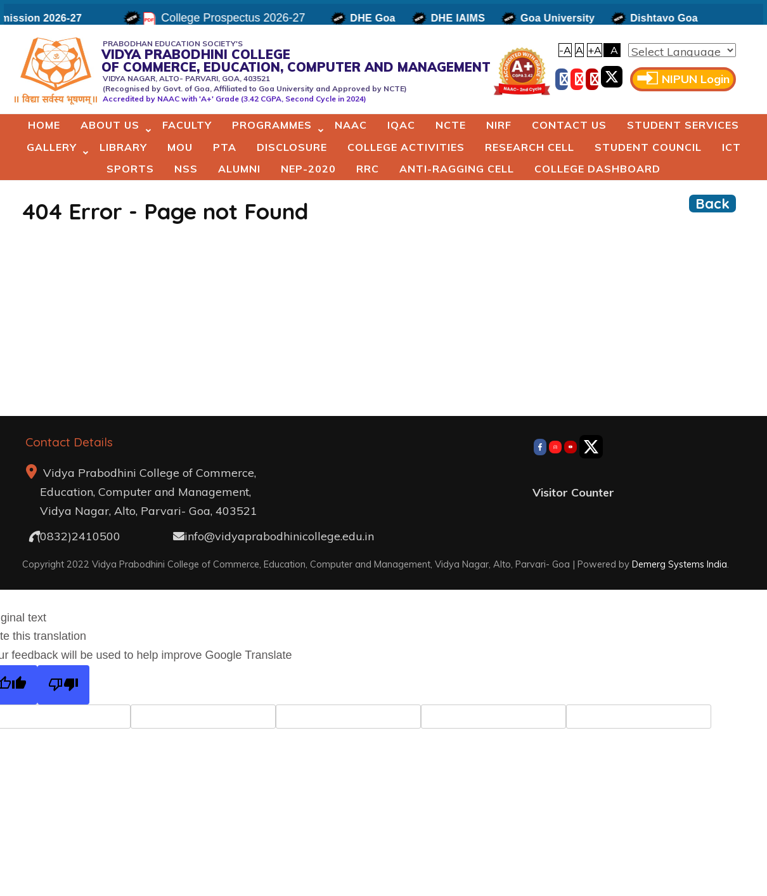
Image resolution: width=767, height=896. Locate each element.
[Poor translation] (63, 685)
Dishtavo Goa (668, 18)
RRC (367, 168)
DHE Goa (376, 18)
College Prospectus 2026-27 (237, 17)
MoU (180, 147)
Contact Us (569, 125)
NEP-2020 (308, 168)
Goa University (562, 18)
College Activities (406, 147)
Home (44, 125)
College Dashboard (597, 168)
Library (123, 147)
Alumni (239, 168)
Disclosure (292, 147)
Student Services (683, 125)
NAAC (351, 125)
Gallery (52, 147)
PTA (224, 147)
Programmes (272, 125)
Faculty (187, 125)
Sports (130, 168)
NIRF (499, 125)
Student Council (648, 147)
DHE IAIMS (462, 18)
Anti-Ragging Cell (456, 168)
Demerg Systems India (679, 564)
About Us (110, 125)
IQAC (401, 125)
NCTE (450, 125)
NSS (186, 168)
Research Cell (529, 147)
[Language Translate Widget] (682, 50)
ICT (731, 147)
